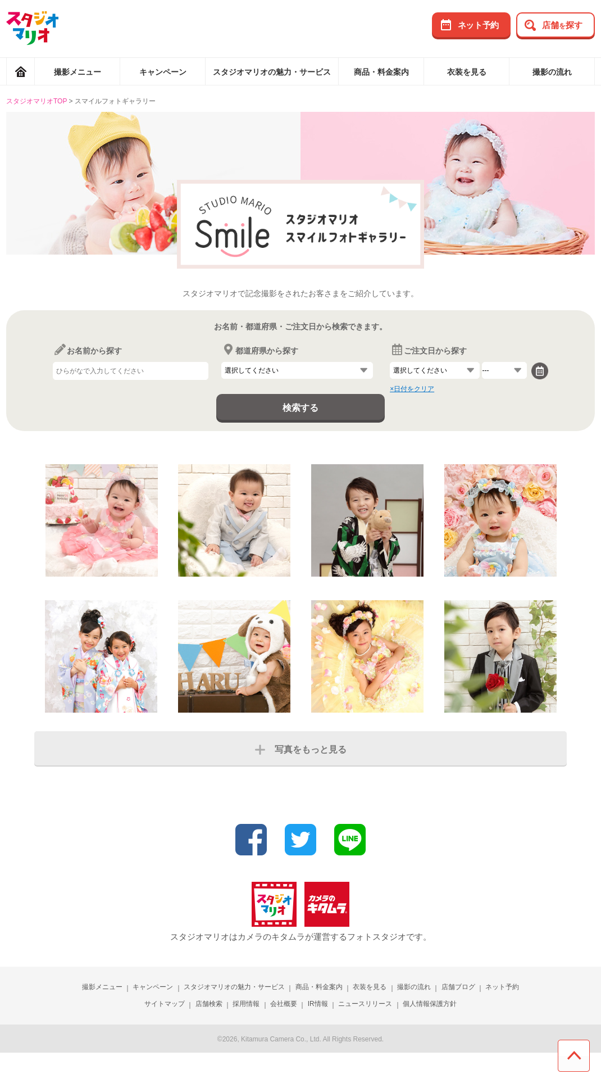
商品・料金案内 (381, 71)
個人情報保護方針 (430, 1003)
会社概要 (283, 1003)
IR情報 (318, 1003)
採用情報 (246, 1003)
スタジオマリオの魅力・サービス (272, 71)
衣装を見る (466, 71)
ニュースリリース (365, 1003)
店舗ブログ (458, 987)
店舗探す (562, 25)
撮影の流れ (552, 71)
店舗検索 (208, 1003)
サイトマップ (164, 1003)
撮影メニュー (77, 71)
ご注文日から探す (428, 350)
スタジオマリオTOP (36, 101)
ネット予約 (478, 25)
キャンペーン (162, 71)
